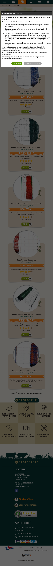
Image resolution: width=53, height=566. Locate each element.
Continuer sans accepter (32, 63)
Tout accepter (16, 63)
